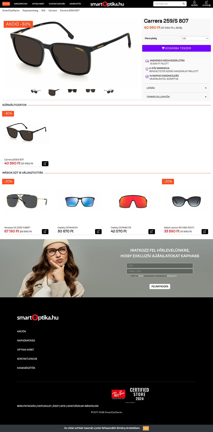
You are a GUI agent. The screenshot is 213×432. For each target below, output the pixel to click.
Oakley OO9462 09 (121, 227)
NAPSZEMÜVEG (26, 340)
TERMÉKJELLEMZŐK (158, 96)
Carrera (52, 10)
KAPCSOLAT (44, 406)
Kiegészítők (75, 4)
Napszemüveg (20, 4)
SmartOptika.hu (10, 10)
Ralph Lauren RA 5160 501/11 (179, 227)
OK (145, 428)
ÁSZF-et (134, 276)
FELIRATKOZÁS (159, 286)
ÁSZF (56, 406)
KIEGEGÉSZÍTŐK (26, 368)
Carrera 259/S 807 (69, 10)
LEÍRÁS (151, 88)
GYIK (63, 406)
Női (43, 10)
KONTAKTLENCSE (27, 359)
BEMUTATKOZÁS (26, 406)
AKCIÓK (6, 4)
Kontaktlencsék (57, 4)
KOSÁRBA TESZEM (176, 48)
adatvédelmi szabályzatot (155, 276)
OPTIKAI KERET (25, 349)
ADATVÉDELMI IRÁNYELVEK (83, 406)
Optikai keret (38, 4)
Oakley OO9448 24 (68, 227)
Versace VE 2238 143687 (17, 227)
